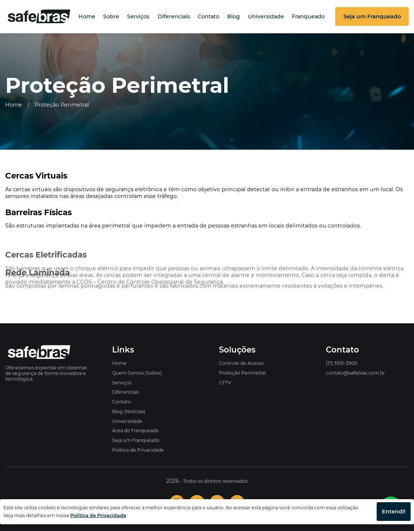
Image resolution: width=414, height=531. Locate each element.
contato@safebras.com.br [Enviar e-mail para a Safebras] (355, 373)
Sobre (111, 16)
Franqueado (308, 16)
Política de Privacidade (138, 450)
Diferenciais (174, 16)
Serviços (138, 16)
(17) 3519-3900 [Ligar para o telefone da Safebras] (341, 363)
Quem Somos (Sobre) (137, 373)
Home (86, 16)
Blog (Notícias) (128, 411)
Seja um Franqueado (136, 440)
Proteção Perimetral (62, 104)
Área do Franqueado (135, 430)
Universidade (266, 16)
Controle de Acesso (241, 363)
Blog (233, 16)
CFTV (225, 382)
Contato (208, 16)
